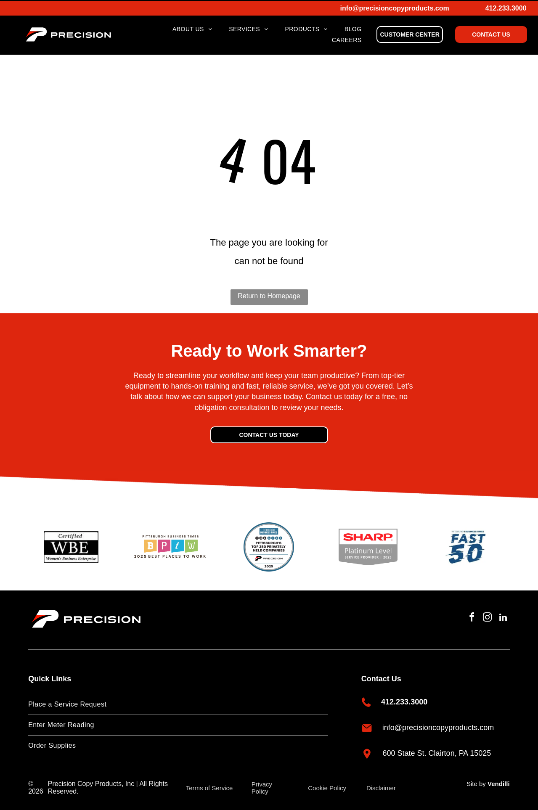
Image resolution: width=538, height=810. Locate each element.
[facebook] (468, 615)
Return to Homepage (269, 292)
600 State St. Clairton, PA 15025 (437, 750)
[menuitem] (192, 27)
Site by (476, 780)
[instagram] (485, 615)
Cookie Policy (327, 785)
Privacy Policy (262, 785)
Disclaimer (381, 785)
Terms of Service (209, 785)
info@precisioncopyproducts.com (394, 7)
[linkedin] (502, 615)
